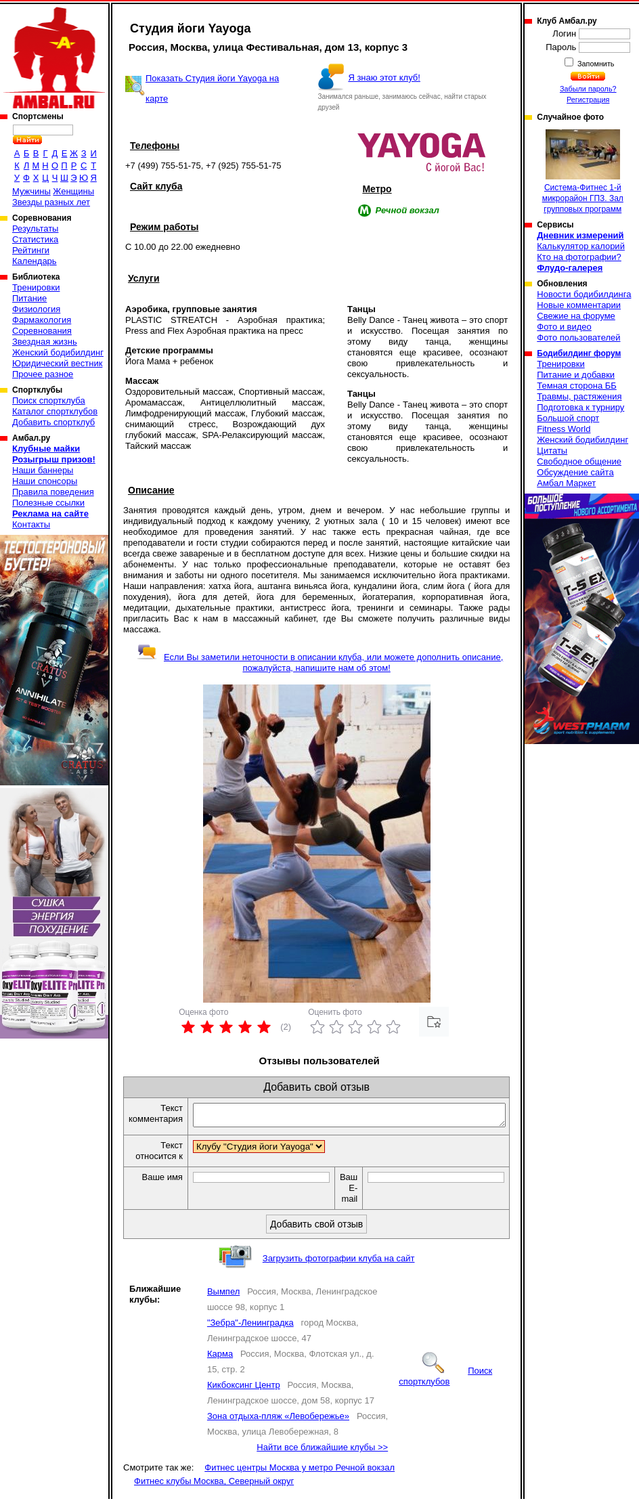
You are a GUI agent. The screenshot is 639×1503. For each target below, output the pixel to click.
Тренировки (36, 287)
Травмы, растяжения (579, 396)
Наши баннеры (42, 470)
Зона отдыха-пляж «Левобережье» (278, 1420)
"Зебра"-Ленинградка (250, 1327)
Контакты (31, 524)
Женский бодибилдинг (58, 352)
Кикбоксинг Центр (243, 1389)
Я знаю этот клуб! (384, 77)
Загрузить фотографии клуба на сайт (339, 1262)
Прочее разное (42, 374)
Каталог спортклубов (54, 411)
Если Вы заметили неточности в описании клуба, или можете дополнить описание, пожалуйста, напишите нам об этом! (320, 662)
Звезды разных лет (51, 202)
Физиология (36, 309)
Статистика (35, 239)
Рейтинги (30, 250)
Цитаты (552, 450)
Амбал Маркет (566, 483)
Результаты (35, 228)
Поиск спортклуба (48, 400)
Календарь (34, 261)
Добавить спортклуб (53, 422)
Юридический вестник (57, 363)
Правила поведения (53, 492)
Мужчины (31, 191)
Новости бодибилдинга (584, 294)
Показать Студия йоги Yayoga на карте (212, 88)
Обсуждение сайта (575, 472)
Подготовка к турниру (580, 407)
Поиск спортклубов (445, 1380)
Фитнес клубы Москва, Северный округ (214, 1485)
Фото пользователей (578, 337)
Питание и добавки (576, 375)
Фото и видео (564, 327)
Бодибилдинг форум (579, 353)
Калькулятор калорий (581, 246)
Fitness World (563, 429)
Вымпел (223, 1295)
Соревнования (42, 331)
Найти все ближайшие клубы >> (322, 1451)
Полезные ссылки (48, 503)
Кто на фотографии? (579, 257)
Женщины (73, 191)
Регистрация (588, 99)
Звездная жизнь (44, 341)
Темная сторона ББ (577, 385)
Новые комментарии (579, 305)
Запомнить (595, 64)
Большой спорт (568, 418)
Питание (29, 298)
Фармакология (41, 320)
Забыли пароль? (588, 89)
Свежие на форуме (576, 316)
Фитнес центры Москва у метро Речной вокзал (299, 1471)
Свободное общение (579, 461)
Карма (220, 1358)
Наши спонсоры (44, 481)
